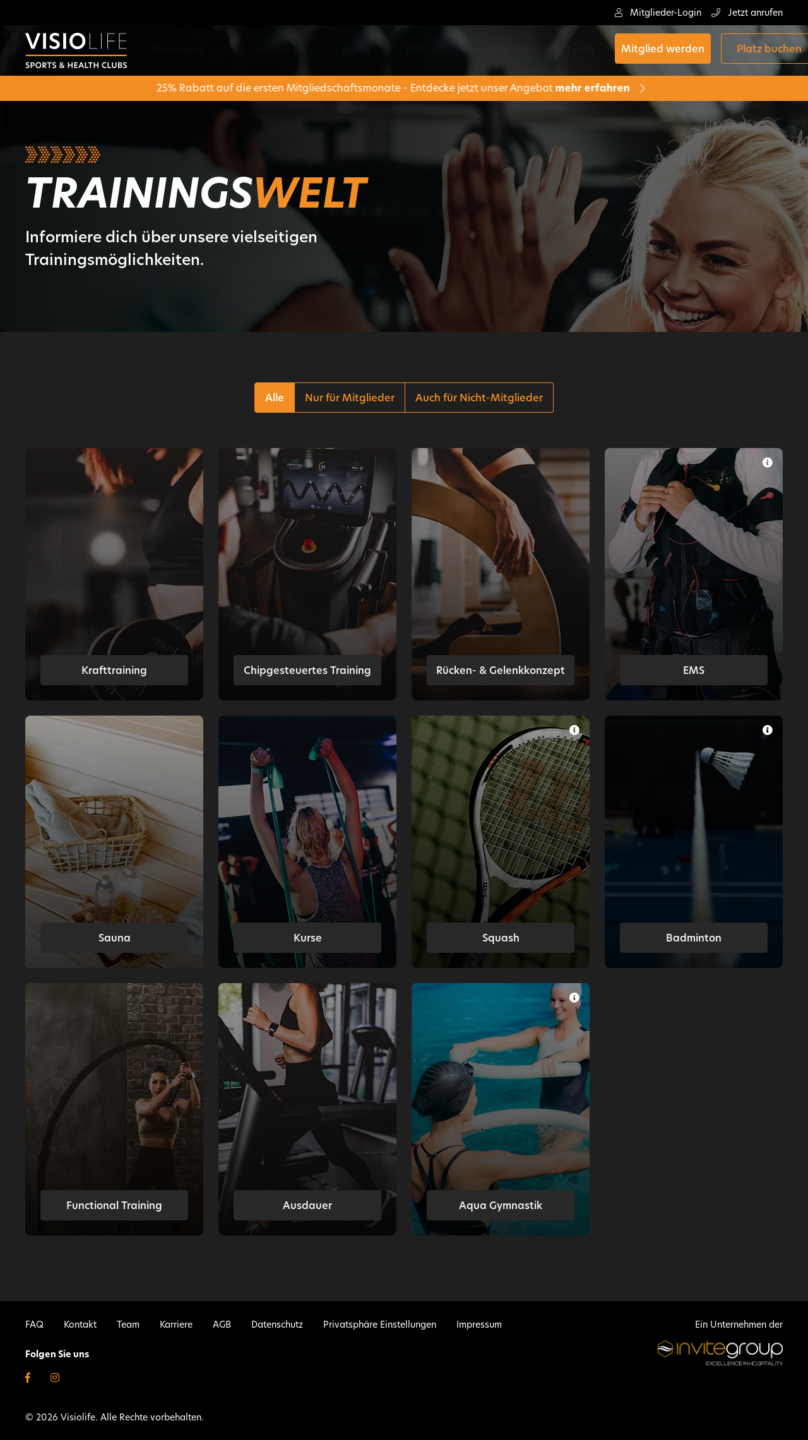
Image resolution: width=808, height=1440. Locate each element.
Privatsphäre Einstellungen (379, 1324)
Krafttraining (114, 670)
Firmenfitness (424, 50)
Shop (757, 51)
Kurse (325, 50)
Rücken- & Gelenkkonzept (500, 670)
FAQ (34, 1324)
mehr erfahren (541, 88)
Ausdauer (307, 1205)
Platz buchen (674, 51)
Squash (501, 938)
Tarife (487, 50)
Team (128, 1324)
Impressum (479, 1324)
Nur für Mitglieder (350, 398)
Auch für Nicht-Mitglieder (479, 398)
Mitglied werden (568, 51)
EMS (365, 50)
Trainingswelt (261, 50)
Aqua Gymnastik (500, 1205)
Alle (274, 398)
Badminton (694, 938)
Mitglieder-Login (658, 12)
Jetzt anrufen (747, 12)
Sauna (114, 938)
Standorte (186, 50)
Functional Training (114, 1205)
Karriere (176, 1324)
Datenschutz (277, 1324)
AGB (222, 1324)
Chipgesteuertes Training (307, 670)
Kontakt (80, 1324)
